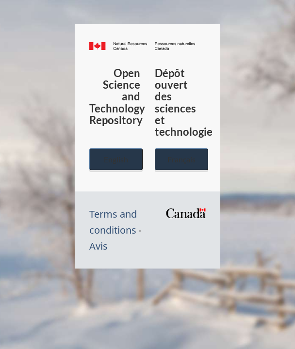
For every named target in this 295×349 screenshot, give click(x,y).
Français (181, 159)
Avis (98, 246)
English (116, 159)
